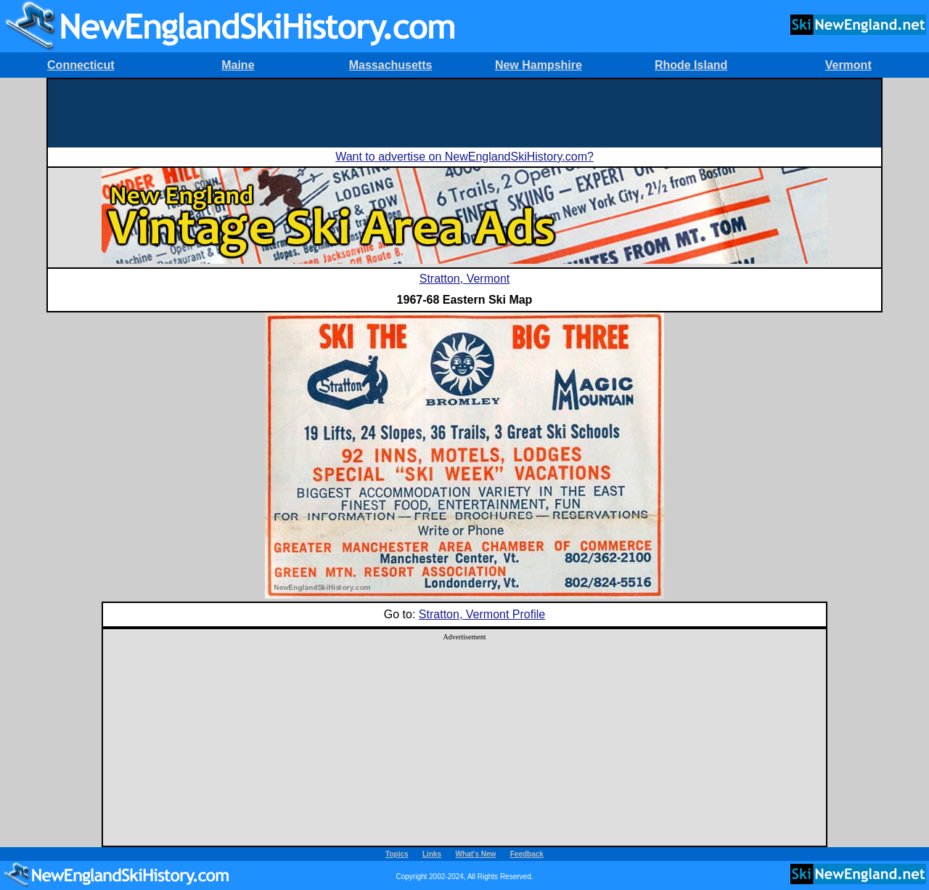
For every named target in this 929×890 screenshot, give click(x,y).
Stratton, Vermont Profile (482, 614)
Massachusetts (391, 65)
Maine (237, 65)
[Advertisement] (464, 112)
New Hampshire (538, 65)
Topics (396, 854)
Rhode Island (691, 65)
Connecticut (80, 65)
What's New (476, 854)
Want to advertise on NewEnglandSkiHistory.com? (464, 156)
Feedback (527, 854)
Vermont (848, 65)
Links (431, 854)
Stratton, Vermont (465, 278)
